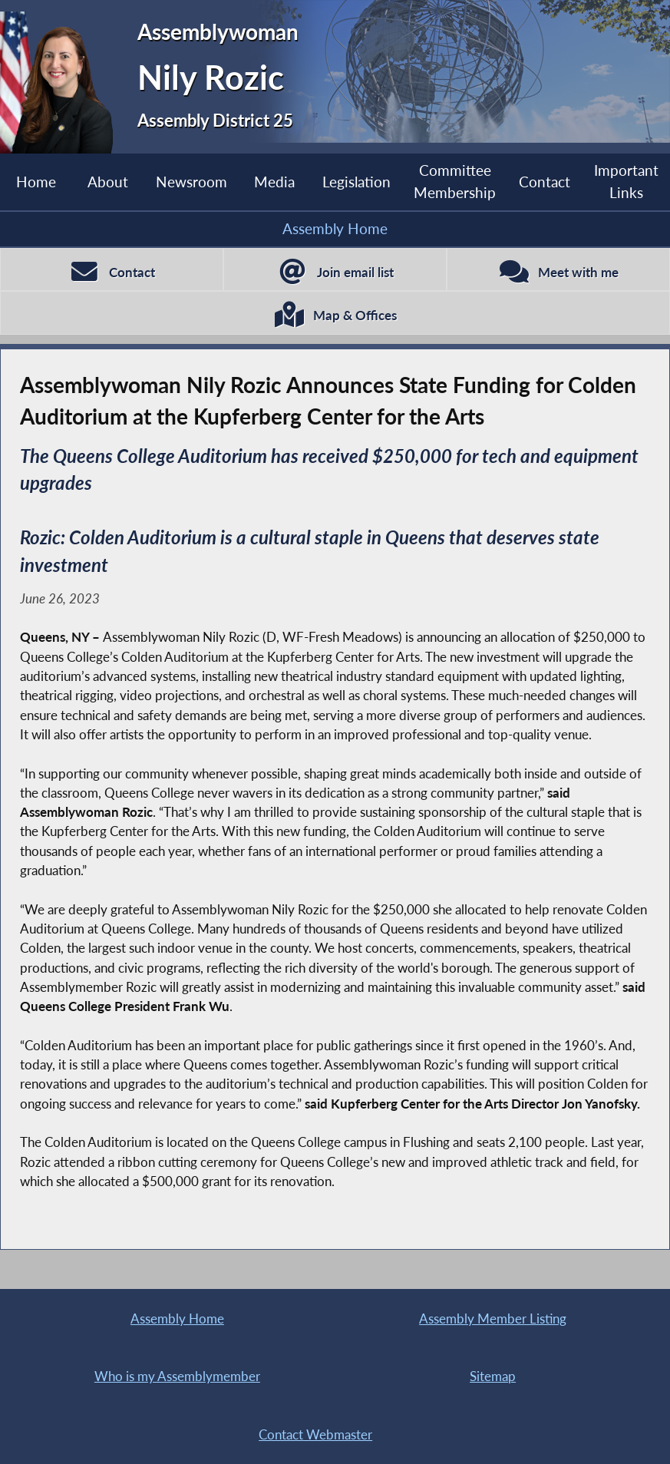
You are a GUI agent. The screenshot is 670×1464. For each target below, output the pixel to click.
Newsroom (191, 181)
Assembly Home (335, 228)
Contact (544, 181)
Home (36, 181)
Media (274, 181)
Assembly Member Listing (492, 1318)
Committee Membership (455, 181)
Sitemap (493, 1376)
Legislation (356, 181)
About (107, 181)
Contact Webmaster (315, 1434)
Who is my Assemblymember (177, 1376)
